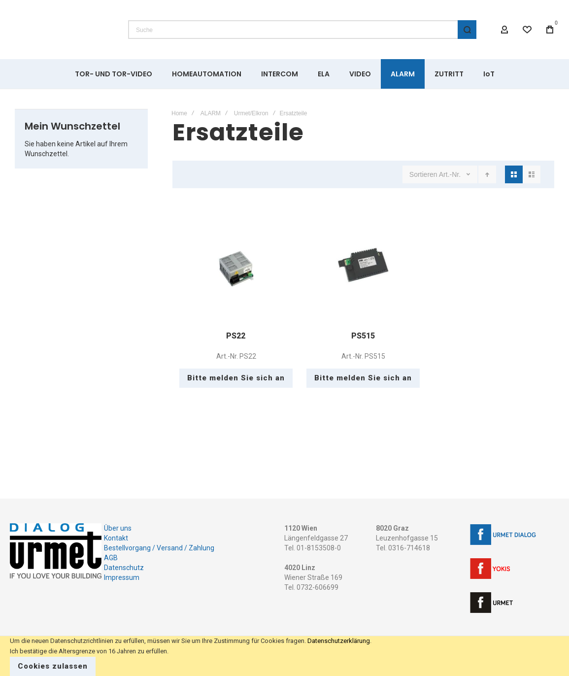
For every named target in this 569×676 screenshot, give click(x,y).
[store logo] (61, 29)
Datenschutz (124, 568)
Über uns (118, 528)
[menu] (284, 74)
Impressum (121, 577)
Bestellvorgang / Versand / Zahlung (159, 548)
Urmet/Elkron (251, 113)
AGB (111, 558)
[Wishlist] (527, 29)
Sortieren (423, 174)
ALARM (211, 113)
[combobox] (302, 29)
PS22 (235, 335)
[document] (284, 656)
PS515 (363, 335)
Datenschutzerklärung (338, 640)
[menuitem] (113, 74)
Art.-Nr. (451, 174)
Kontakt (116, 538)
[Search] (467, 29)
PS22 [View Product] (236, 266)
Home (179, 113)
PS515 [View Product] (363, 266)
